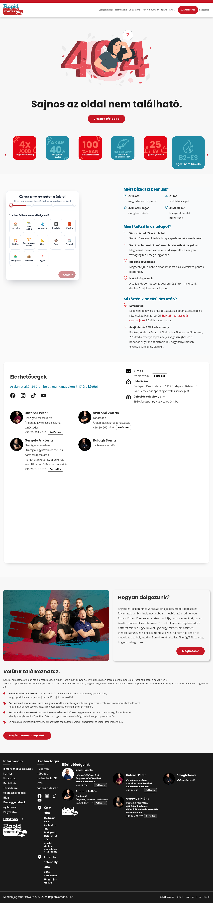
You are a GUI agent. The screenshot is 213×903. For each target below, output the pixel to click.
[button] (5, 155)
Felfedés (159, 376)
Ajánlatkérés (188, 9)
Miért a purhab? (151, 9)
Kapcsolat (204, 9)
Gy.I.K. (172, 9)
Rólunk (163, 9)
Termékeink (121, 9)
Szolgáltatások (106, 9)
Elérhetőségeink (76, 764)
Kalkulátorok (134, 9)
